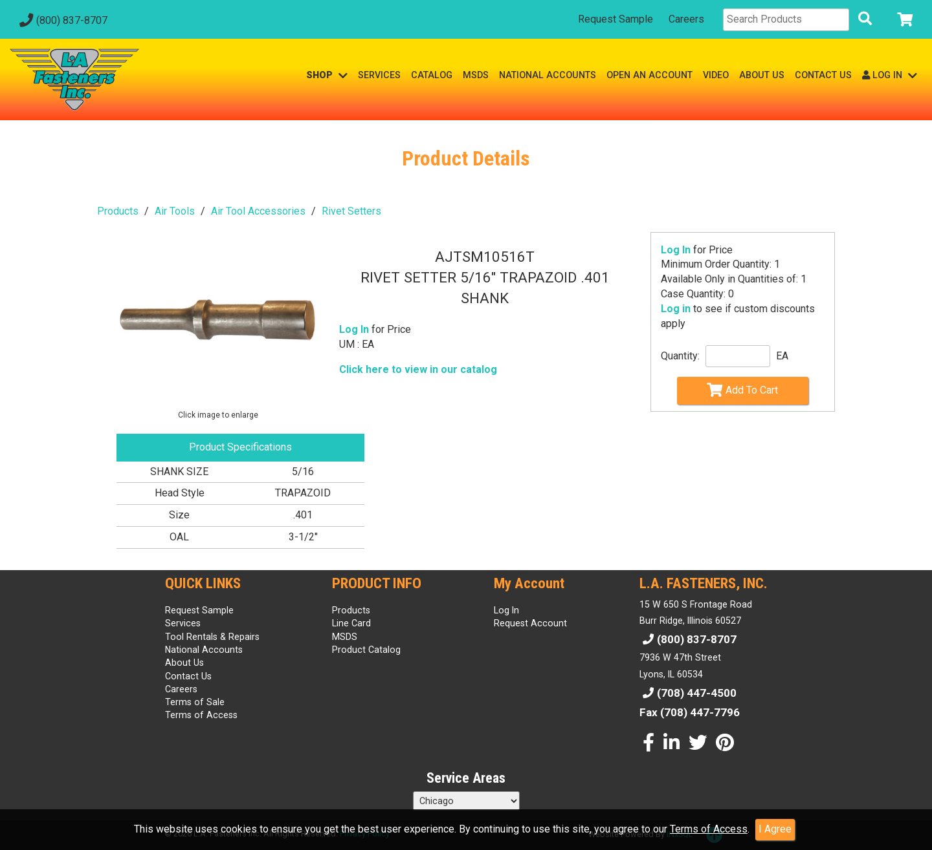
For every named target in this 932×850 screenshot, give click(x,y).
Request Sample (615, 19)
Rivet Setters (351, 211)
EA (782, 356)
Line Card (351, 623)
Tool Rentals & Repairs (212, 637)
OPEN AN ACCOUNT (649, 75)
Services (183, 623)
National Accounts (204, 649)
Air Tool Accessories (258, 211)
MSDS (476, 75)
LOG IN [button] (889, 75)
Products (118, 211)
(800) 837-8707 (61, 20)
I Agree (775, 829)
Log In (676, 250)
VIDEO (716, 75)
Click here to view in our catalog (418, 369)
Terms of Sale (195, 702)
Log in (676, 309)
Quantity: (680, 356)
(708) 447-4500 (688, 692)
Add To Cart (742, 390)
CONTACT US (823, 75)
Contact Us (188, 676)
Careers (686, 19)
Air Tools (175, 211)
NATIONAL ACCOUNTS (547, 75)
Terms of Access (709, 829)
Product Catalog (366, 649)
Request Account (530, 623)
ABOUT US (761, 75)
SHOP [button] (327, 75)
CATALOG (431, 75)
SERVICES (379, 75)
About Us (184, 662)
